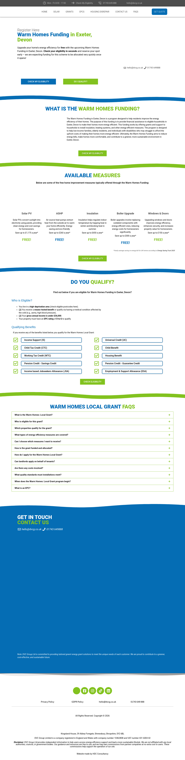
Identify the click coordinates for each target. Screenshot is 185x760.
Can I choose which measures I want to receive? (38, 441)
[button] (92, 415)
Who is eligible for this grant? (29, 421)
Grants (69, 12)
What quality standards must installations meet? (38, 474)
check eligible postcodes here (64, 307)
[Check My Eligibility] (73, 2)
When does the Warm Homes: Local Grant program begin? (43, 481)
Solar (56, 12)
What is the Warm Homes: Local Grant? (33, 415)
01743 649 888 (137, 701)
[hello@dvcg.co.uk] (123, 2)
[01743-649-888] (100, 2)
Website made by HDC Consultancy (92, 754)
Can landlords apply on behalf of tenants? (35, 461)
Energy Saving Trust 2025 (166, 251)
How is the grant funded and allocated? (33, 448)
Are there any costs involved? (29, 468)
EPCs (81, 12)
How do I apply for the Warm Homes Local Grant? (38, 454)
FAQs (135, 12)
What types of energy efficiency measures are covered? (41, 435)
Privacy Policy (47, 701)
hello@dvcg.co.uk (134, 3)
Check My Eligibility (84, 3)
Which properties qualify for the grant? (33, 428)
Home (44, 12)
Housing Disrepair (99, 12)
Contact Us (121, 12)
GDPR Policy (77, 701)
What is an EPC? (22, 488)
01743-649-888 (109, 3)
